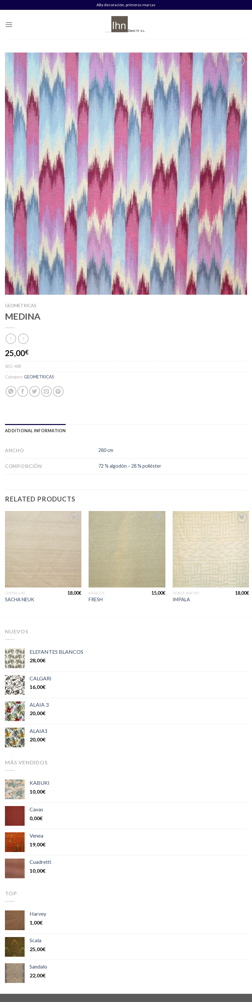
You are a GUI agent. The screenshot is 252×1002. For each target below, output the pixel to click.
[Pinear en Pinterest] (58, 391)
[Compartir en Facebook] (22, 391)
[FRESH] (127, 549)
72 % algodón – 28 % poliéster (129, 466)
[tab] (35, 430)
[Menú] (9, 24)
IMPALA (181, 599)
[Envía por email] (46, 391)
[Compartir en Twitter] (34, 391)
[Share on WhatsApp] (11, 391)
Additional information (35, 430)
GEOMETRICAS (20, 305)
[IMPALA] (211, 549)
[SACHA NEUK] (43, 549)
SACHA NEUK (19, 599)
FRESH (96, 599)
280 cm (105, 450)
